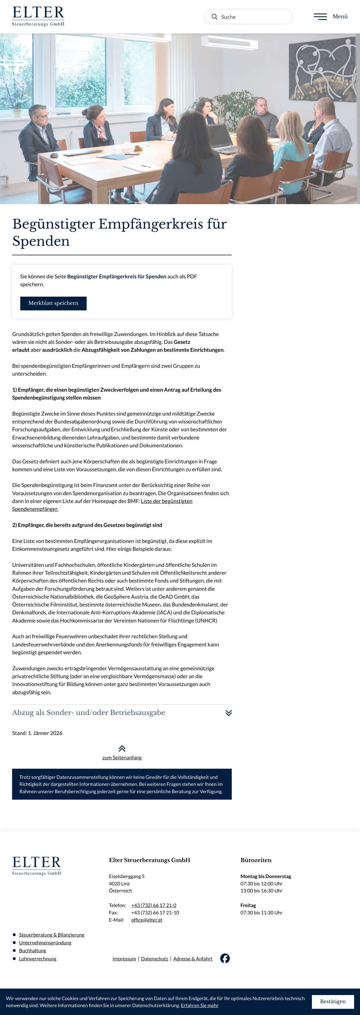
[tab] (122, 712)
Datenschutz (154, 959)
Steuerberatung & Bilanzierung (51, 935)
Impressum (124, 959)
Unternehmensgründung (45, 943)
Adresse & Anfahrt (192, 959)
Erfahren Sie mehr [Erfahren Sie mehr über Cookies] (200, 1005)
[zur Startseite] (40, 16)
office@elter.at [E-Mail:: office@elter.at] (146, 920)
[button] (53, 303)
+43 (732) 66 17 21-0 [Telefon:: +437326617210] (153, 905)
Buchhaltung (32, 951)
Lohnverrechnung (38, 959)
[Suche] (248, 17)
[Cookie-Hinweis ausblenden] (333, 1002)
